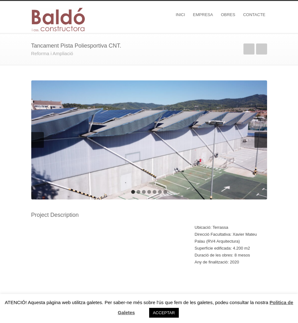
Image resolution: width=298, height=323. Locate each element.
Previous (248, 49)
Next (261, 49)
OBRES (228, 14)
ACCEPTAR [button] (164, 312)
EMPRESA (203, 14)
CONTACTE (254, 14)
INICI (180, 14)
